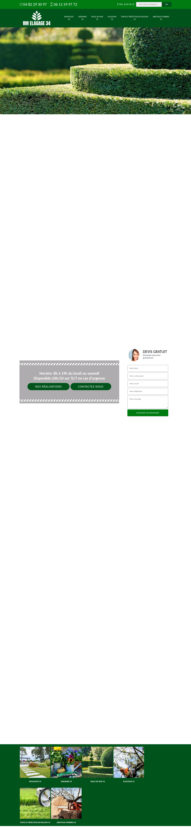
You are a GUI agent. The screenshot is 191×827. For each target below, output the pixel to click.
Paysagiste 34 (69, 18)
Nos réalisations (48, 386)
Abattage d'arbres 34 (161, 18)
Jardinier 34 (82, 18)
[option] (95, 57)
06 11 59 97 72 (63, 4)
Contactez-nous (91, 386)
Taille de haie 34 (97, 18)
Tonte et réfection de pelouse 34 (134, 18)
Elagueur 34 (112, 18)
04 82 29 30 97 (33, 4)
